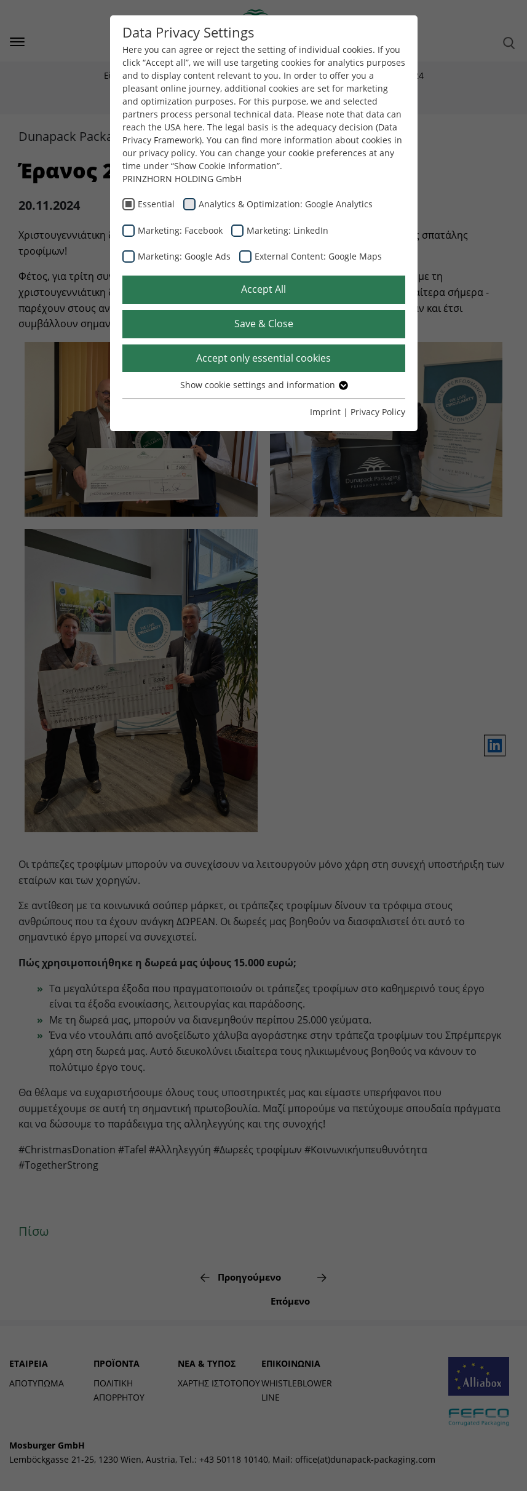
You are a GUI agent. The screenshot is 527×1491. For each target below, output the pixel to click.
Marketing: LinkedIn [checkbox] (287, 230)
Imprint (325, 412)
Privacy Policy (378, 412)
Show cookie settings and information (263, 385)
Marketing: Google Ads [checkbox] (184, 256)
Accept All (263, 289)
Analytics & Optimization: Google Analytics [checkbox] (286, 204)
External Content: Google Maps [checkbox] (318, 256)
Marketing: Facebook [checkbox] (180, 230)
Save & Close (263, 323)
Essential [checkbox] (156, 204)
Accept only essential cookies (263, 358)
